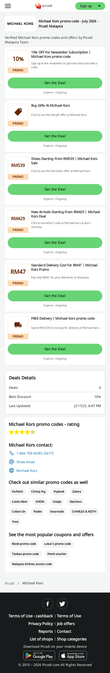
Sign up (86, 6)
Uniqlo (57, 502)
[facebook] (47, 603)
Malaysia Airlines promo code (32, 564)
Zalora (76, 491)
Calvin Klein (19, 502)
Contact (64, 631)
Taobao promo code (25, 554)
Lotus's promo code (57, 544)
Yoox (15, 522)
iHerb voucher (56, 554)
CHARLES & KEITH (84, 511)
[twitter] (62, 603)
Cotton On (18, 511)
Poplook (59, 491)
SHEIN (39, 502)
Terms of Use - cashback (30, 616)
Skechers (75, 502)
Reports (45, 631)
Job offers (66, 623)
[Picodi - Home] (43, 6)
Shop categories (72, 639)
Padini (38, 511)
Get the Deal (55, 82)
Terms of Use (69, 616)
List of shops (41, 639)
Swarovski (56, 511)
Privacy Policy (40, 623)
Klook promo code (24, 544)
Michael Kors (26, 470)
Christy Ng (38, 491)
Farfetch (17, 491)
